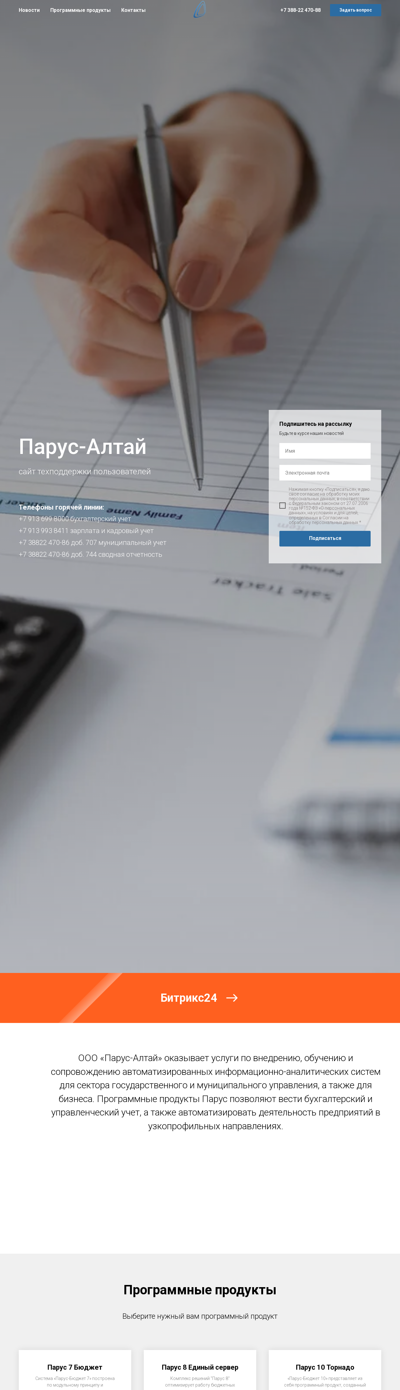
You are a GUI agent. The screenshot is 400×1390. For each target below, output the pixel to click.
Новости (29, 10)
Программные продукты (80, 10)
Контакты (133, 10)
